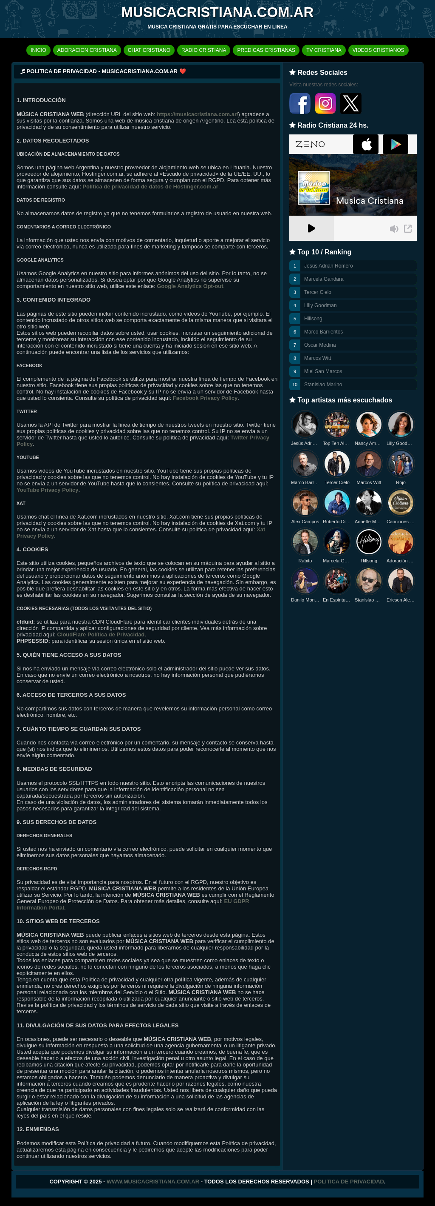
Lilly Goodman (320, 305)
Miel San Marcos (323, 371)
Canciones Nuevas (401, 521)
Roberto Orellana (337, 521)
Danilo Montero (305, 599)
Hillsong (313, 319)
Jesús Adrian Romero (328, 266)
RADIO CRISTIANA (203, 50)
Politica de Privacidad (349, 1181)
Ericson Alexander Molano (401, 599)
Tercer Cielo (317, 292)
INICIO (38, 50)
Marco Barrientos (323, 332)
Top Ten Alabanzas (337, 443)
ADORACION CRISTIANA (87, 50)
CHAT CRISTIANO (149, 50)
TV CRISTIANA (324, 50)
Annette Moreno (369, 521)
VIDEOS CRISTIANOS (378, 50)
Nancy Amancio (369, 443)
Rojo (401, 482)
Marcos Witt (317, 358)
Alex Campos (305, 521)
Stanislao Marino (323, 385)
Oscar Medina (320, 345)
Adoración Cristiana (401, 560)
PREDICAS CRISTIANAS (266, 50)
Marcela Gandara (324, 279)
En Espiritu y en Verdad (337, 599)
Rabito (305, 560)
